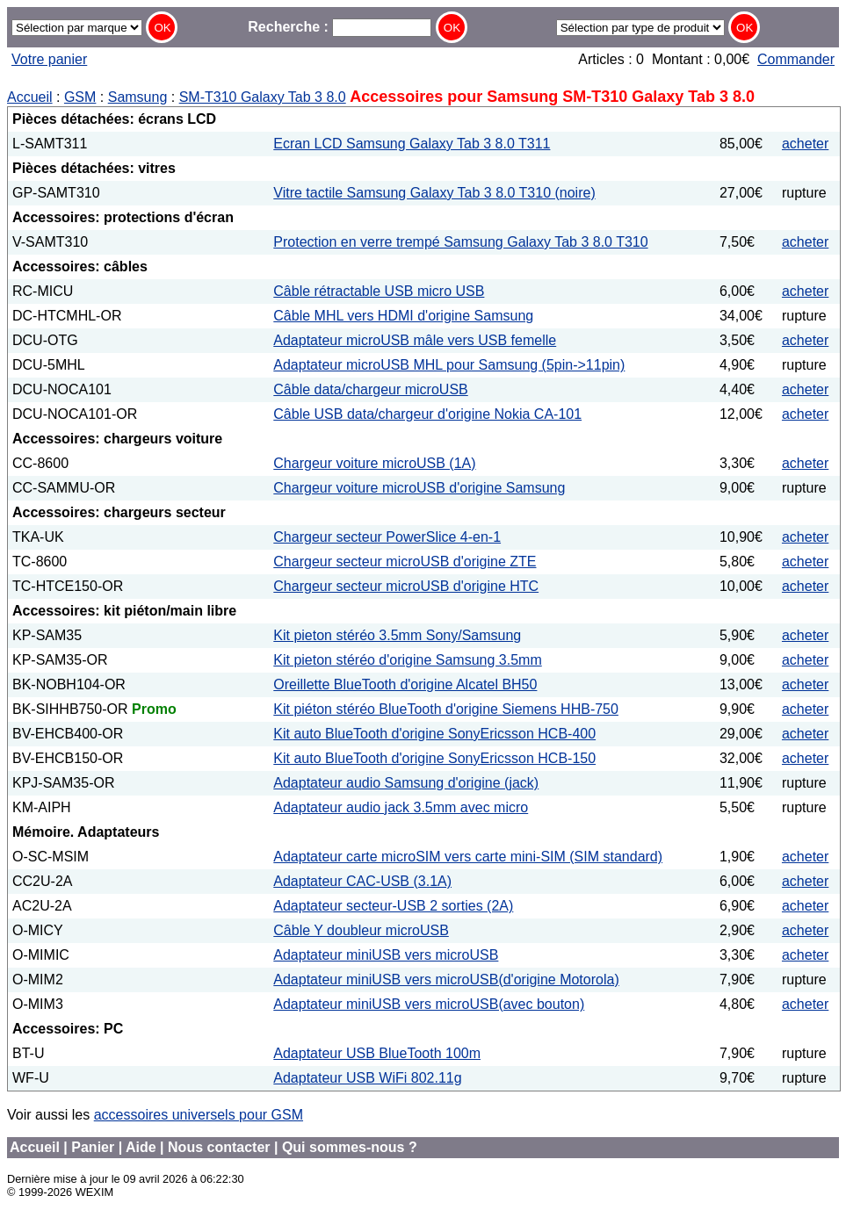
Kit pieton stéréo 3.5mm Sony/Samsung (397, 635)
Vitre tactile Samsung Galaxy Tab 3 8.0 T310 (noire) (434, 192)
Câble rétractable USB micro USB (378, 291)
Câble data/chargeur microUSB (370, 389)
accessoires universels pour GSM (198, 1114)
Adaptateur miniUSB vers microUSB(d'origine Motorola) (445, 979)
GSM (80, 97)
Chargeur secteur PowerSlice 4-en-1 (387, 536)
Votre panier (49, 59)
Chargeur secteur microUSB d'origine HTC (406, 586)
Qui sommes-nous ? (349, 1147)
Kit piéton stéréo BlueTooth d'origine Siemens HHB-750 (445, 709)
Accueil (30, 97)
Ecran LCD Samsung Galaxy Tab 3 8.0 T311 (411, 143)
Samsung (138, 97)
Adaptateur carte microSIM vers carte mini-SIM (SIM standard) (467, 856)
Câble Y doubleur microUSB (361, 930)
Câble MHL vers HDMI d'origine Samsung (403, 315)
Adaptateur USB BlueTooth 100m (377, 1053)
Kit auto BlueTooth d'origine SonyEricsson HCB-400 (434, 733)
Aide (141, 1147)
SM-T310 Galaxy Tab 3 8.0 (262, 97)
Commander (796, 59)
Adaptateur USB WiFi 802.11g (367, 1077)
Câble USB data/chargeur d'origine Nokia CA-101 (427, 414)
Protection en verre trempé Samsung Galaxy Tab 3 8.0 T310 (460, 241)
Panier (92, 1147)
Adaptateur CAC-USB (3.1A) (362, 881)
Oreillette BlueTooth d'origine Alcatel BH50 (405, 684)
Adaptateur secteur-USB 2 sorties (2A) (393, 905)
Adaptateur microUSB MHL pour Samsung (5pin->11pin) (449, 364)
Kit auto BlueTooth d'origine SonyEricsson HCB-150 (434, 758)
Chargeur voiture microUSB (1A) (374, 463)
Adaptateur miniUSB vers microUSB (385, 954)
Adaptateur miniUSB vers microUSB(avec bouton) (428, 1004)
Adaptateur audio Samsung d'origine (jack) (406, 782)
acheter (805, 143)
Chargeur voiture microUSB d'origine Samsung (419, 487)
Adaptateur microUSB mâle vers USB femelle (414, 340)
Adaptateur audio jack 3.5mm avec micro (400, 807)
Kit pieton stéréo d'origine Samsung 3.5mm (407, 659)
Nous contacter (219, 1147)
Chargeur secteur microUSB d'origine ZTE (404, 561)
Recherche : (339, 26)
